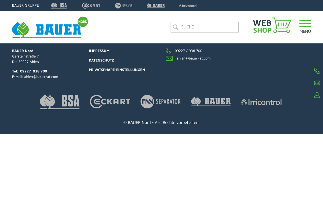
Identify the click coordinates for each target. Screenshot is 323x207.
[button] (305, 27)
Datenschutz (101, 60)
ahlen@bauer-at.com (41, 76)
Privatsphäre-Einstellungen (117, 70)
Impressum (99, 51)
